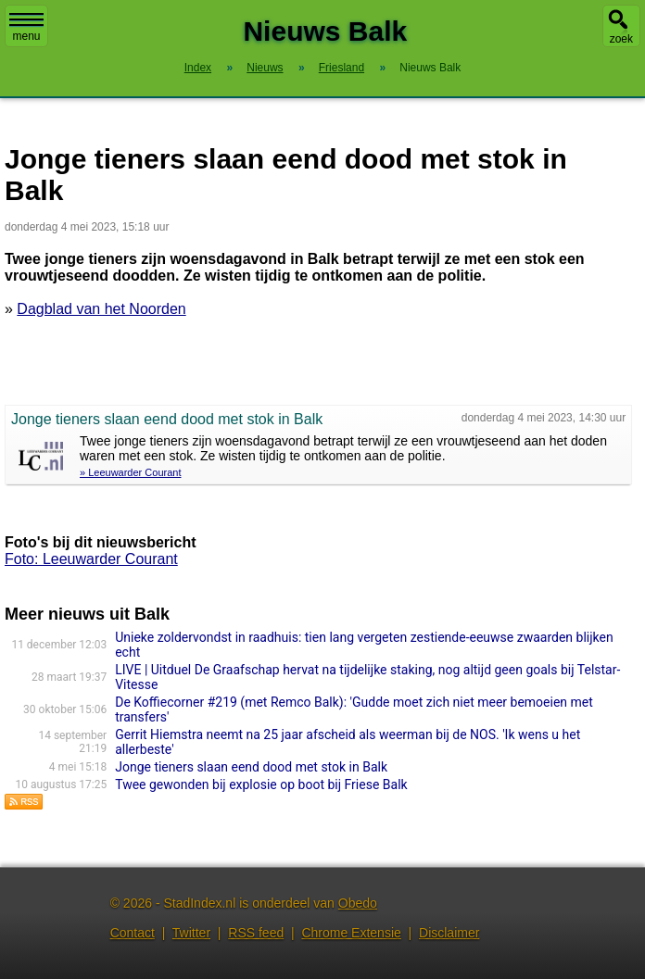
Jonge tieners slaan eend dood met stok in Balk (251, 766)
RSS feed (256, 932)
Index (197, 67)
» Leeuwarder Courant (130, 472)
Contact (132, 932)
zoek (621, 38)
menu (26, 28)
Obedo (357, 903)
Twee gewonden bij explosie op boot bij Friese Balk (261, 784)
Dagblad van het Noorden (101, 309)
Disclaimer (449, 932)
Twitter (191, 932)
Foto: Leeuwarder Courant (91, 559)
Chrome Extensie (350, 932)
